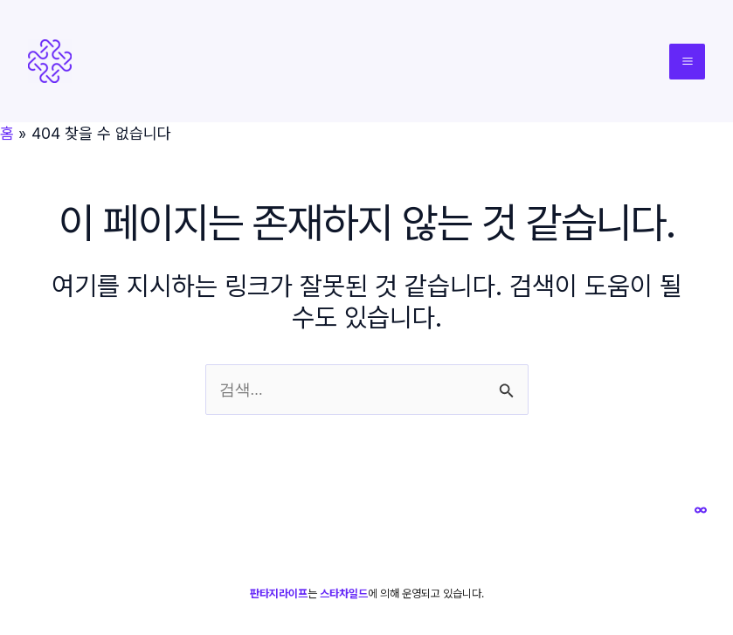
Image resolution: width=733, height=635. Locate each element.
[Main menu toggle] (687, 61)
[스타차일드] (701, 510)
